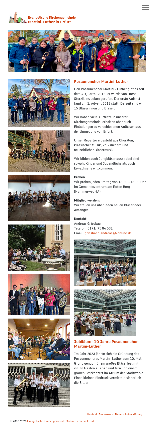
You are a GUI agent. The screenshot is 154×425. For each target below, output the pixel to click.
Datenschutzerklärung (128, 414)
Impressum (106, 414)
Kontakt (92, 414)
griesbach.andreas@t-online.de (108, 233)
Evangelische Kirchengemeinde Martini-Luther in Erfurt (60, 421)
